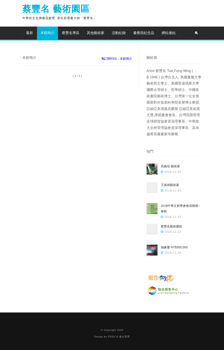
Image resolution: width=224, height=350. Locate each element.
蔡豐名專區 (70, 33)
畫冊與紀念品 (143, 33)
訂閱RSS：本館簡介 (117, 58)
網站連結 (169, 33)
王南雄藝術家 (170, 185)
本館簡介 (47, 33)
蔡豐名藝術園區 (171, 226)
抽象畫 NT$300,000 (174, 247)
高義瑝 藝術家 (170, 166)
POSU (112, 336)
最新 (29, 33)
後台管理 (124, 336)
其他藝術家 (95, 33)
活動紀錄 (119, 33)
